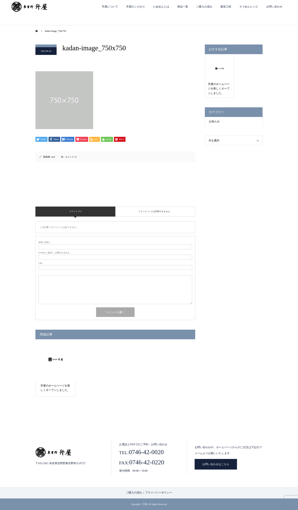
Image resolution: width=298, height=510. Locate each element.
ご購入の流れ (204, 6)
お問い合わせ (274, 6)
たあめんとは (161, 6)
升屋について (110, 6)
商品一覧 (182, 6)
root (53, 156)
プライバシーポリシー (158, 492)
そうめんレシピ (248, 6)
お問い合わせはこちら (215, 464)
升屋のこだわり (135, 6)
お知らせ (214, 121)
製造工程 (225, 6)
